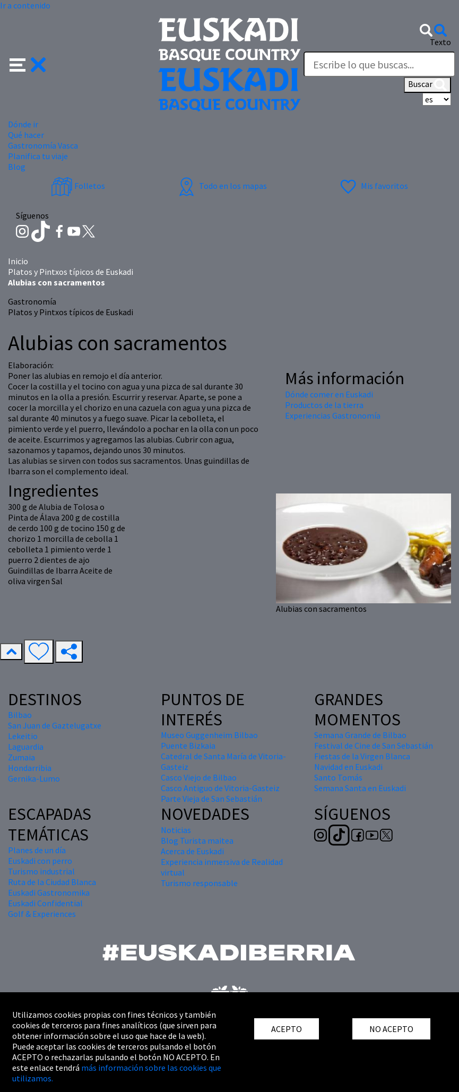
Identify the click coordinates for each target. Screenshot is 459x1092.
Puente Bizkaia (188, 745)
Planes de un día (37, 850)
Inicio (18, 261)
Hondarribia (29, 767)
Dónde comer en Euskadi (329, 394)
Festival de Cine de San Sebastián (373, 745)
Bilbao (20, 714)
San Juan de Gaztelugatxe (54, 725)
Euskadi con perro (40, 860)
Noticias (176, 830)
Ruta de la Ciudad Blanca (52, 882)
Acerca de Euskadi (192, 851)
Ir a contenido (25, 5)
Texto (440, 42)
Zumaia (21, 757)
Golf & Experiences (42, 913)
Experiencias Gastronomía (332, 415)
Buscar (427, 85)
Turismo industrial (41, 871)
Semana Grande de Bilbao (360, 735)
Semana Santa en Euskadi (360, 788)
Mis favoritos (372, 185)
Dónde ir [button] (23, 124)
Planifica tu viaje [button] (38, 156)
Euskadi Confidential (45, 903)
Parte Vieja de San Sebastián (211, 798)
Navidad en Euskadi (348, 766)
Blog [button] (16, 166)
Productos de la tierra (324, 405)
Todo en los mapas (221, 185)
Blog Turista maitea (197, 840)
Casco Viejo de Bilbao (199, 777)
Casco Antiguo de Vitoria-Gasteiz (220, 788)
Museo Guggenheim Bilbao (209, 735)
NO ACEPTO (391, 1029)
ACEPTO (286, 1029)
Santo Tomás (338, 777)
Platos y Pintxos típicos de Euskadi (70, 271)
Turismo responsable (199, 883)
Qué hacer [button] (26, 134)
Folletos (78, 185)
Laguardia (26, 746)
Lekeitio (23, 736)
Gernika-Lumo (34, 778)
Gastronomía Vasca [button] (43, 145)
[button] (28, 63)
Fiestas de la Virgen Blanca (362, 756)
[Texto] (379, 64)
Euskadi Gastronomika (49, 892)
